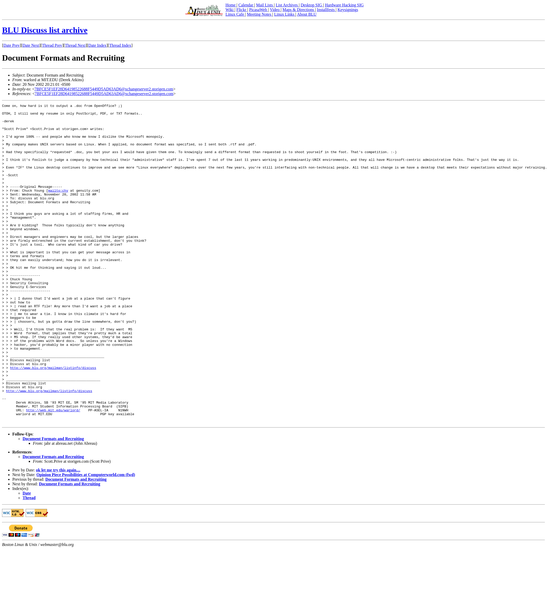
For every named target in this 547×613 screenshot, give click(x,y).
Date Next (31, 45)
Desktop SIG (312, 5)
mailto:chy (58, 208)
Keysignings (347, 9)
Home (231, 5)
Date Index (97, 45)
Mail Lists (265, 5)
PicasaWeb (258, 9)
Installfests (326, 9)
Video (275, 9)
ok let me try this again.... (58, 534)
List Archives (287, 5)
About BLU (306, 14)
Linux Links (284, 14)
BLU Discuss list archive (45, 30)
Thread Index (120, 45)
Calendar (246, 5)
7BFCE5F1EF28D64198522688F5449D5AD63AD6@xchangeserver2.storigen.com (103, 89)
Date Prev (11, 45)
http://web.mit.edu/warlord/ (53, 471)
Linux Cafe (235, 14)
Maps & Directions (298, 9)
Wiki (229, 9)
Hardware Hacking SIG (344, 5)
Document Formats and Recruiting (53, 502)
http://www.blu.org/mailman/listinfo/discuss (53, 421)
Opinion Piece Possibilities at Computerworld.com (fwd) (85, 538)
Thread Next (75, 45)
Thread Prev (52, 45)
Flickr (241, 9)
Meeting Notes (259, 14)
